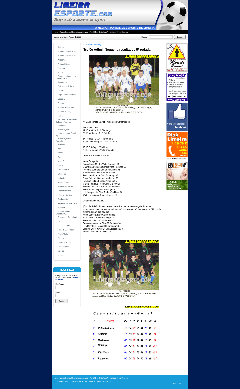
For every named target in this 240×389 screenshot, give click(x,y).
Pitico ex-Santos (65, 195)
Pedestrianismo (64, 191)
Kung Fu (61, 161)
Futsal (60, 116)
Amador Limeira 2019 (67, 56)
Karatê (60, 153)
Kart (59, 157)
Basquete (62, 68)
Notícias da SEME (65, 186)
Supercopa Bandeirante (68, 217)
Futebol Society (64, 111)
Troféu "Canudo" (65, 242)
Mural (91, 32)
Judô (60, 148)
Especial (61, 99)
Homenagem (63, 129)
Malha (60, 165)
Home (56, 32)
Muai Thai (62, 174)
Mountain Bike (64, 170)
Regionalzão (63, 199)
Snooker (61, 208)
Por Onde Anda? (101, 32)
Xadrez (61, 255)
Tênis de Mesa (64, 225)
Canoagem (62, 82)
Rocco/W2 (177, 383)
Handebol (62, 125)
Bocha (60, 72)
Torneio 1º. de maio (66, 230)
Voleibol (61, 251)
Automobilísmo (64, 64)
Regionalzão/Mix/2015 (67, 203)
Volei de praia (63, 247)
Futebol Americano (66, 107)
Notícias (113, 32)
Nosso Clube (63, 182)
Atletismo (62, 60)
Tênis (60, 221)
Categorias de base (66, 86)
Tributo (61, 238)
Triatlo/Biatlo (63, 234)
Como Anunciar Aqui (80, 32)
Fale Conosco (122, 32)
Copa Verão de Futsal (67, 95)
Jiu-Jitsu (61, 144)
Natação (61, 178)
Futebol (61, 103)
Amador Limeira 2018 (67, 51)
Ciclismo (61, 90)
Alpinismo (62, 47)
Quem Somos (65, 32)
